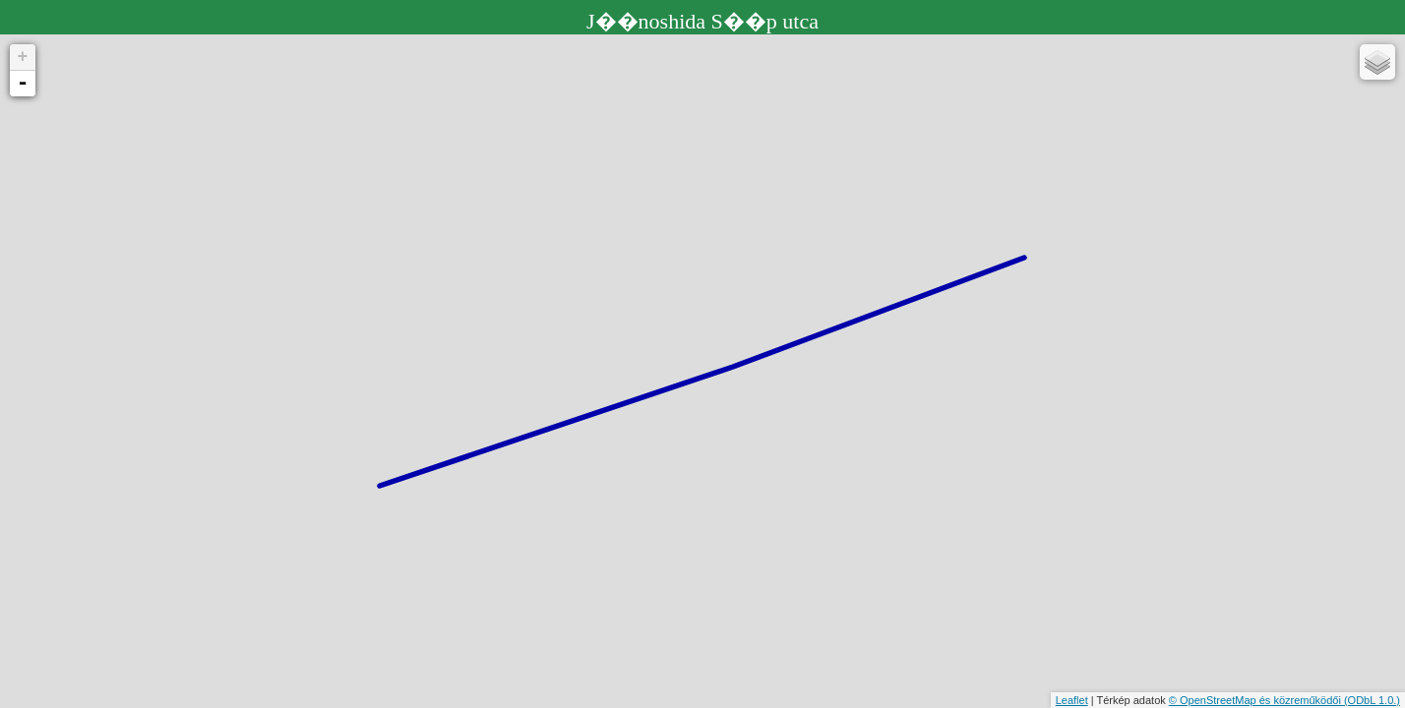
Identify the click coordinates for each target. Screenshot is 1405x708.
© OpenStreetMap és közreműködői (1256, 700)
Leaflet (1072, 700)
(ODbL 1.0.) (1372, 700)
